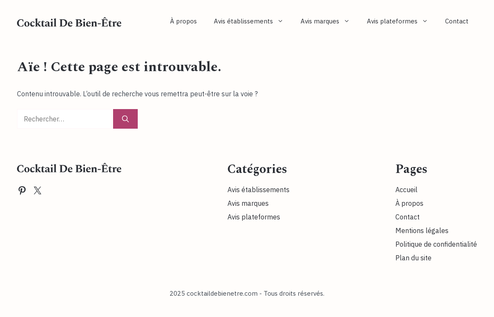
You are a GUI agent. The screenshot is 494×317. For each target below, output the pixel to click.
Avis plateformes (402, 21)
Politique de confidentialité (436, 244)
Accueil (406, 189)
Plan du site (413, 258)
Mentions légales (422, 230)
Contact (456, 21)
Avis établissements (253, 21)
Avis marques (329, 21)
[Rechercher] (125, 119)
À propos (183, 21)
